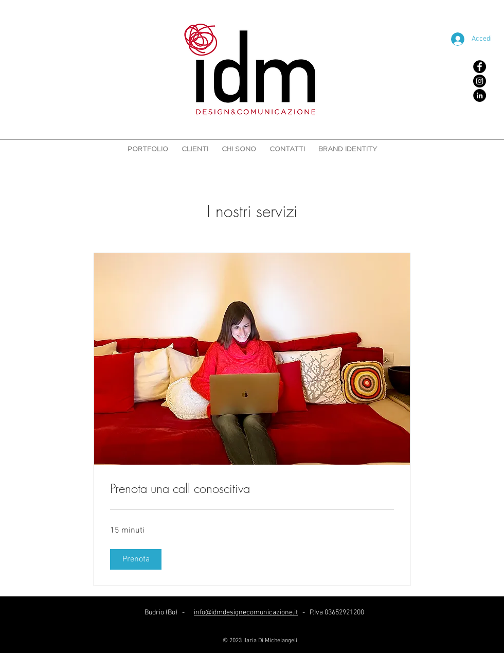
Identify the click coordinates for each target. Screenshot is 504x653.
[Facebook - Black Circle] (479, 66)
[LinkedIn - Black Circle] (479, 95)
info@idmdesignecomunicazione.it (246, 612)
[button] (135, 559)
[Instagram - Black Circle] (479, 81)
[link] (252, 489)
